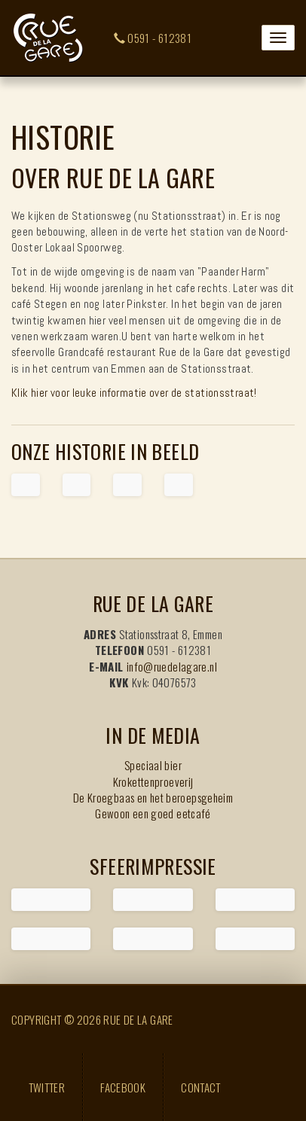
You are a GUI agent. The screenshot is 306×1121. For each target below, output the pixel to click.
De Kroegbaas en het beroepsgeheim (153, 797)
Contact (201, 1087)
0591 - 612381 (153, 38)
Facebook (122, 1087)
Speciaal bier (153, 765)
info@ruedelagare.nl (172, 666)
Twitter (47, 1087)
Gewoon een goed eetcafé (153, 813)
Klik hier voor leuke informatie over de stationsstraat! (134, 392)
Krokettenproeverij (153, 781)
